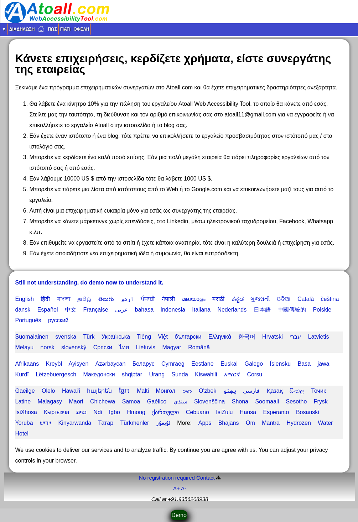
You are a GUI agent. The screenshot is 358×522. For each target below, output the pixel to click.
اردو (127, 299)
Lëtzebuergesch (56, 374)
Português (28, 320)
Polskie (322, 310)
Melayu (24, 347)
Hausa (248, 412)
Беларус (144, 364)
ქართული (165, 412)
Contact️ (205, 478)
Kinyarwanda (75, 423)
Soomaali (267, 401)
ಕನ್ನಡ (238, 299)
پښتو (229, 391)
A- (183, 488)
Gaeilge (25, 391)
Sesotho (296, 401)
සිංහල (297, 391)
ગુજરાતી (260, 299)
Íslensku (280, 364)
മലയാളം (194, 299)
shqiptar (132, 374)
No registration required (167, 478)
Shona (240, 401)
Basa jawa (314, 364)
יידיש (45, 423)
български (188, 337)
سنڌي (180, 401)
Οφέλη (81, 29)
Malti (143, 391)
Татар (105, 423)
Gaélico (156, 401)
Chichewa (102, 401)
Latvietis (318, 337)
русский (58, 320)
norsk (48, 347)
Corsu (254, 374)
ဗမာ (187, 391)
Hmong (136, 412)
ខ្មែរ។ (124, 391)
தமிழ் (84, 299)
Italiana (201, 310)
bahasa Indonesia (160, 310)
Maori (76, 401)
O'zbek (207, 391)
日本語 (262, 310)
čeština (330, 299)
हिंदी (45, 299)
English (24, 299)
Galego (253, 364)
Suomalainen (31, 337)
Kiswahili (206, 374)
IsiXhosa (26, 412)
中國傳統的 (291, 310)
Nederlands (232, 310)
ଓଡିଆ (283, 299)
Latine (23, 401)
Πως (52, 29)
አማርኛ (232, 374)
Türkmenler (134, 423)
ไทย (124, 347)
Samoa (131, 401)
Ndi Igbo (106, 412)
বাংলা (64, 299)
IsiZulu (224, 412)
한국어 (246, 337)
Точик (318, 391)
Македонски (99, 374)
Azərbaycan (110, 364)
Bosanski (307, 412)
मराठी (218, 299)
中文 (70, 310)
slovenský (73, 347)
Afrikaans (27, 364)
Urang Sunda (168, 374)
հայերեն (99, 391)
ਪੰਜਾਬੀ (148, 299)
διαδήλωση (22, 29)
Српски (102, 347)
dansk (23, 310)
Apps (204, 423)
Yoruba (24, 423)
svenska (65, 337)
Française (95, 310)
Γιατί (65, 29)
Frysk (321, 401)
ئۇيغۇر (163, 423)
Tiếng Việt (152, 337)
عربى (121, 310)
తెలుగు (106, 299)
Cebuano (197, 412)
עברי (295, 337)
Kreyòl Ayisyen (67, 364)
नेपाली (168, 299)
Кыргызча (56, 412)
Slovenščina (209, 401)
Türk (89, 337)
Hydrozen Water (309, 423)
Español (47, 310)
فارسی (251, 391)
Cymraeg (173, 364)
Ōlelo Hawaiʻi (61, 391)
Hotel (21, 433)
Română (198, 347)
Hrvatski (272, 337)
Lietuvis (145, 347)
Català (305, 299)
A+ (176, 488)
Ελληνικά (219, 337)
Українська (116, 337)
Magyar (171, 347)
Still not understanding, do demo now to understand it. (89, 283)
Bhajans (228, 423)
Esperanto (276, 412)
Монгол (166, 391)
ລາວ (81, 412)
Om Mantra (263, 423)
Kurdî (22, 374)
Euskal (229, 364)
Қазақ (275, 391)
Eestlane (202, 364)
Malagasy (50, 401)
